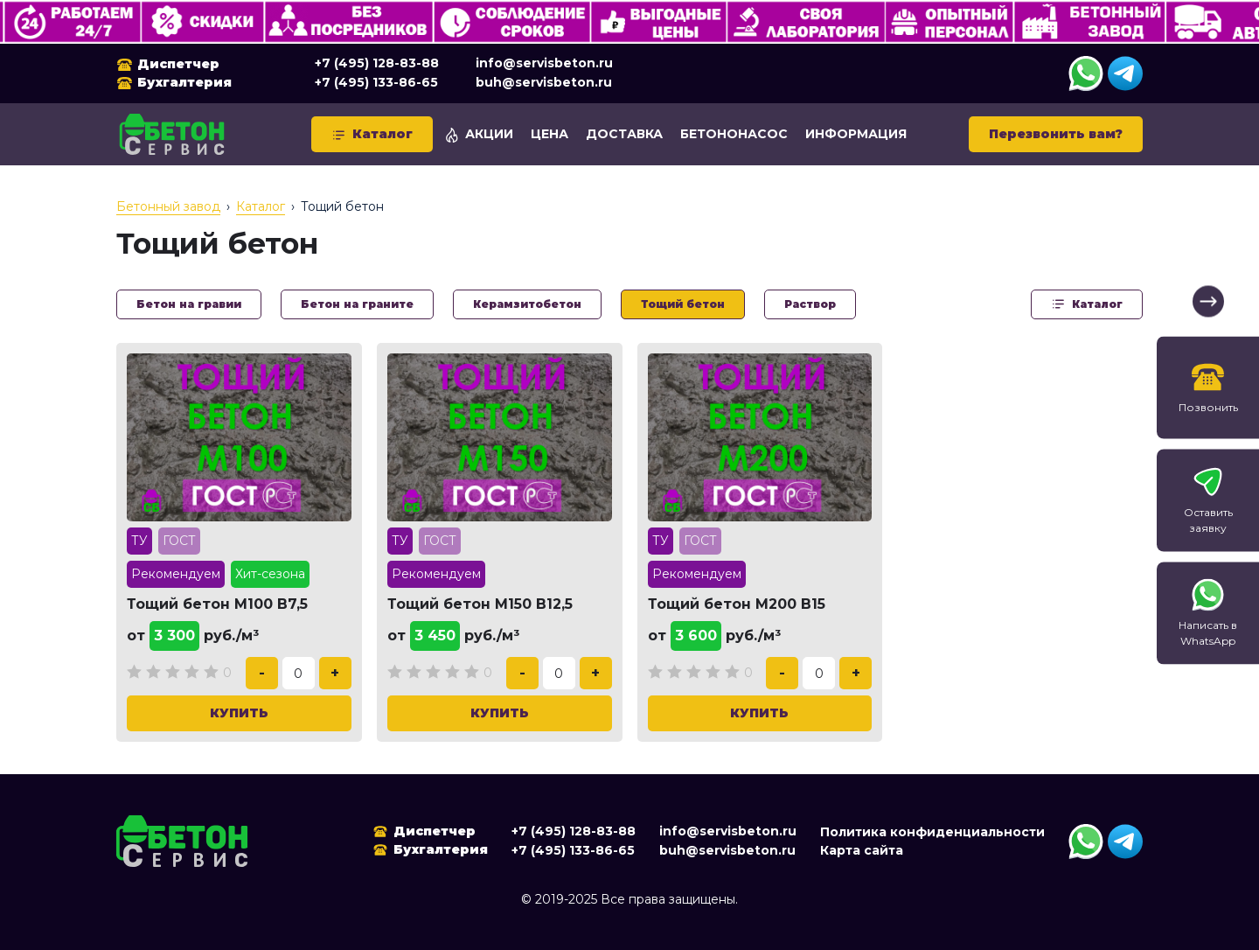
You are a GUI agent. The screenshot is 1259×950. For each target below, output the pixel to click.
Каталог (372, 134)
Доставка (624, 134)
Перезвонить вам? (1056, 134)
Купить (239, 713)
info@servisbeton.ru (544, 63)
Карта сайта (861, 850)
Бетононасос (734, 134)
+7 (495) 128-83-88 (377, 63)
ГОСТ (179, 540)
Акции (478, 134)
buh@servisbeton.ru (544, 82)
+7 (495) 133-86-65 (376, 82)
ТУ (139, 540)
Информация (856, 134)
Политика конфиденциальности (932, 832)
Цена (549, 134)
